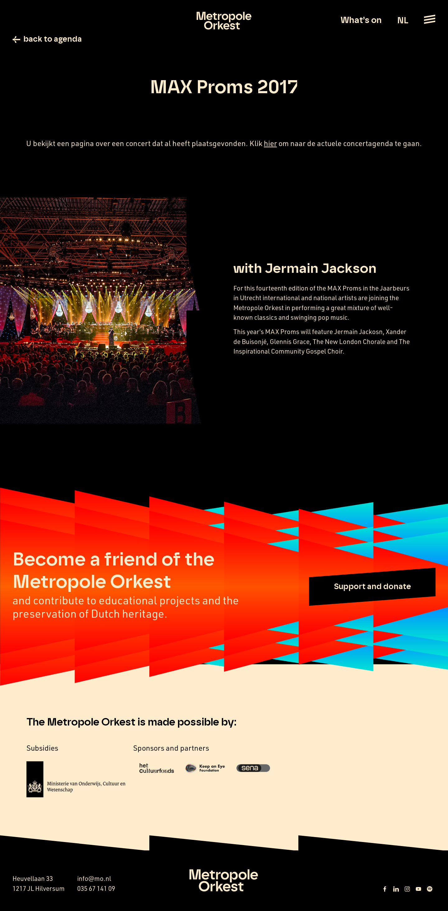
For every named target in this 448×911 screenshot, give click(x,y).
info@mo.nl (94, 879)
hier (270, 144)
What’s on (361, 20)
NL (402, 20)
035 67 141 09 (96, 889)
